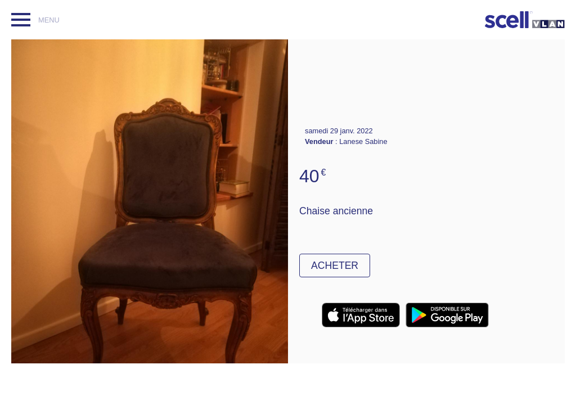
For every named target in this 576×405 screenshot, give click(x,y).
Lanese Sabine (363, 141)
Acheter (334, 265)
